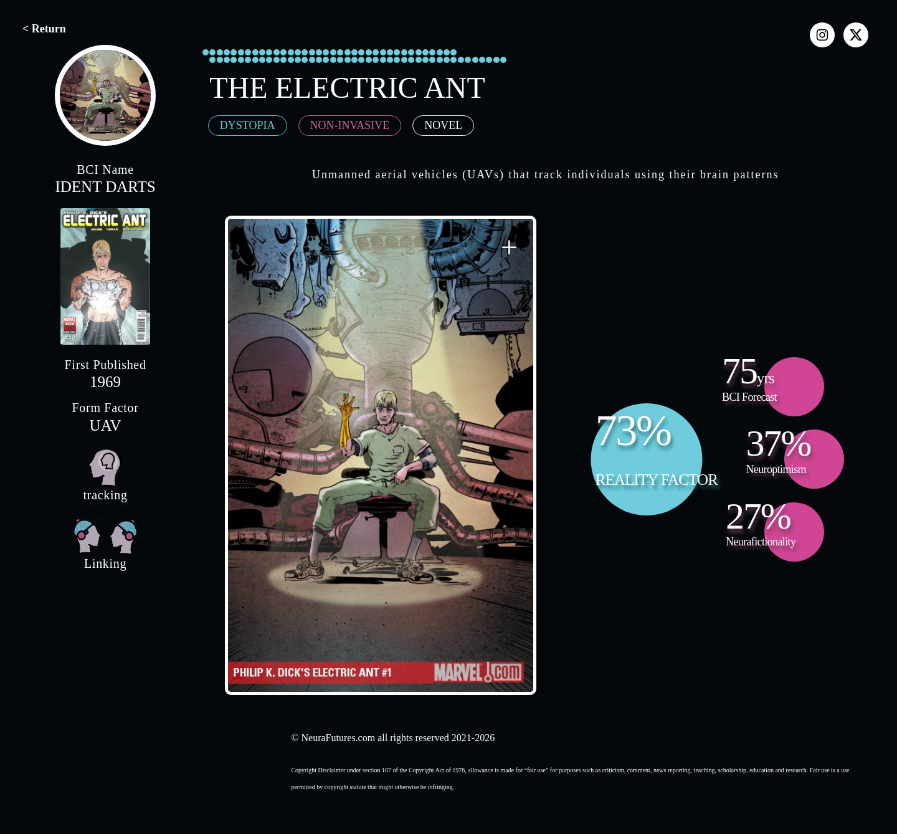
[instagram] (822, 34)
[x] (855, 34)
